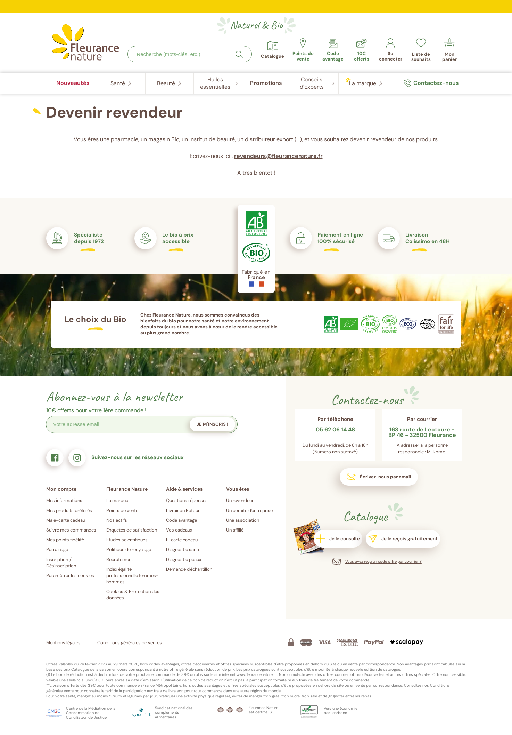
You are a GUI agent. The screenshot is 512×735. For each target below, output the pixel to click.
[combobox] (189, 54)
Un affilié (234, 530)
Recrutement (119, 559)
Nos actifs (116, 520)
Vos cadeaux (179, 530)
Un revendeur (240, 500)
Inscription (57, 559)
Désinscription (61, 566)
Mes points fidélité (65, 540)
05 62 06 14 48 (335, 430)
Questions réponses (187, 500)
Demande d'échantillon (189, 569)
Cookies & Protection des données (132, 595)
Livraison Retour (183, 510)
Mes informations (64, 500)
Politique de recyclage (128, 549)
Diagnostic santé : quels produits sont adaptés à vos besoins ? (256, 3)
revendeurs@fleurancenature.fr (278, 156)
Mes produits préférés (69, 510)
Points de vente (122, 510)
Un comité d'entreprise (249, 510)
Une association (242, 520)
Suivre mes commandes (71, 530)
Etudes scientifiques (127, 540)
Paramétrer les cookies (70, 575)
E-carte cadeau (182, 540)
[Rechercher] (239, 54)
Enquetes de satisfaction (131, 530)
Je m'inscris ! (212, 424)
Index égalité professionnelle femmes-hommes (132, 575)
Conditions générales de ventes (129, 643)
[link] (333, 50)
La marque (117, 500)
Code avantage (181, 520)
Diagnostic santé (183, 549)
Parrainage (57, 549)
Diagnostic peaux (183, 559)
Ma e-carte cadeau (65, 520)
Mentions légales (63, 643)
